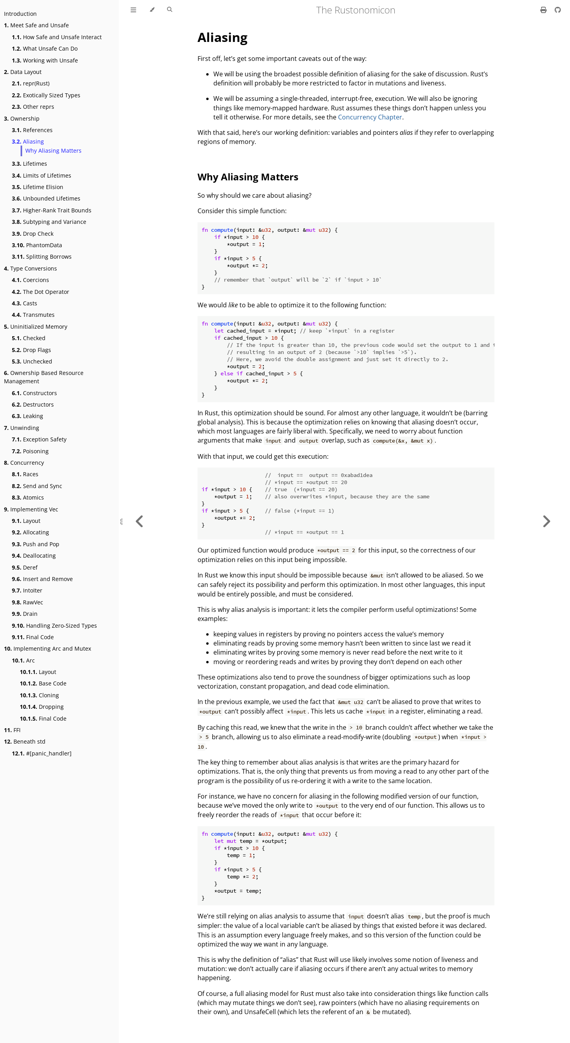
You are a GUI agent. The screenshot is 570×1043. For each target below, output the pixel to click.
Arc (23, 660)
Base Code (43, 683)
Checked (29, 338)
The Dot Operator (40, 291)
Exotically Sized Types (46, 95)
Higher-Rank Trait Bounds (51, 210)
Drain (25, 613)
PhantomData (37, 245)
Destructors (33, 404)
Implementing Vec (31, 509)
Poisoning (30, 451)
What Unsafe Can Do (45, 48)
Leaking (27, 416)
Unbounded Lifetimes (46, 198)
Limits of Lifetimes (41, 175)
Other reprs (33, 106)
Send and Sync (37, 486)
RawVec (27, 602)
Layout (26, 520)
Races (25, 474)
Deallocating (34, 555)
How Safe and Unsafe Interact (57, 37)
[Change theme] (152, 10)
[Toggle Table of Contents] (133, 10)
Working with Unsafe (45, 60)
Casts (24, 303)
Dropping (42, 706)
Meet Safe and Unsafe (36, 25)
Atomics (28, 497)
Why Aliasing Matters (53, 150)
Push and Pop (35, 544)
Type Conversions (30, 268)
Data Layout (23, 72)
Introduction (20, 13)
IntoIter (27, 590)
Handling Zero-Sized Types (54, 625)
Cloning (39, 695)
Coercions (30, 280)
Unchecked (32, 361)
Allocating (30, 532)
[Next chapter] (546, 521)
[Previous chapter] (140, 521)
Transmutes (33, 314)
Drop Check (32, 233)
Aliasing (28, 141)
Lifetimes (29, 163)
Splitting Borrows (42, 256)
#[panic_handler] (42, 753)
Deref (25, 567)
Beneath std (25, 741)
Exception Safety (39, 439)
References (32, 130)
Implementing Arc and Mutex (47, 648)
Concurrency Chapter (370, 117)
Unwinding (21, 428)
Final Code (33, 637)
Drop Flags (31, 350)
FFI (12, 730)
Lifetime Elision (37, 187)
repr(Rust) (30, 83)
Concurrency (24, 462)
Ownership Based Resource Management (44, 377)
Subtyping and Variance (49, 221)
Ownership (22, 118)
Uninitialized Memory (35, 326)
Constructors (34, 393)
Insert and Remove (42, 579)
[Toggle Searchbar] (170, 10)
